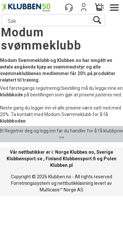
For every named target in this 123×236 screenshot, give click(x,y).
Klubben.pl (61, 165)
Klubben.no (82, 152)
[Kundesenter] (69, 7)
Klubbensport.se (24, 158)
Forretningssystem (30, 183)
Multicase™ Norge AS (61, 189)
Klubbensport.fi (79, 158)
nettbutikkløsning (75, 183)
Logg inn (83, 7)
